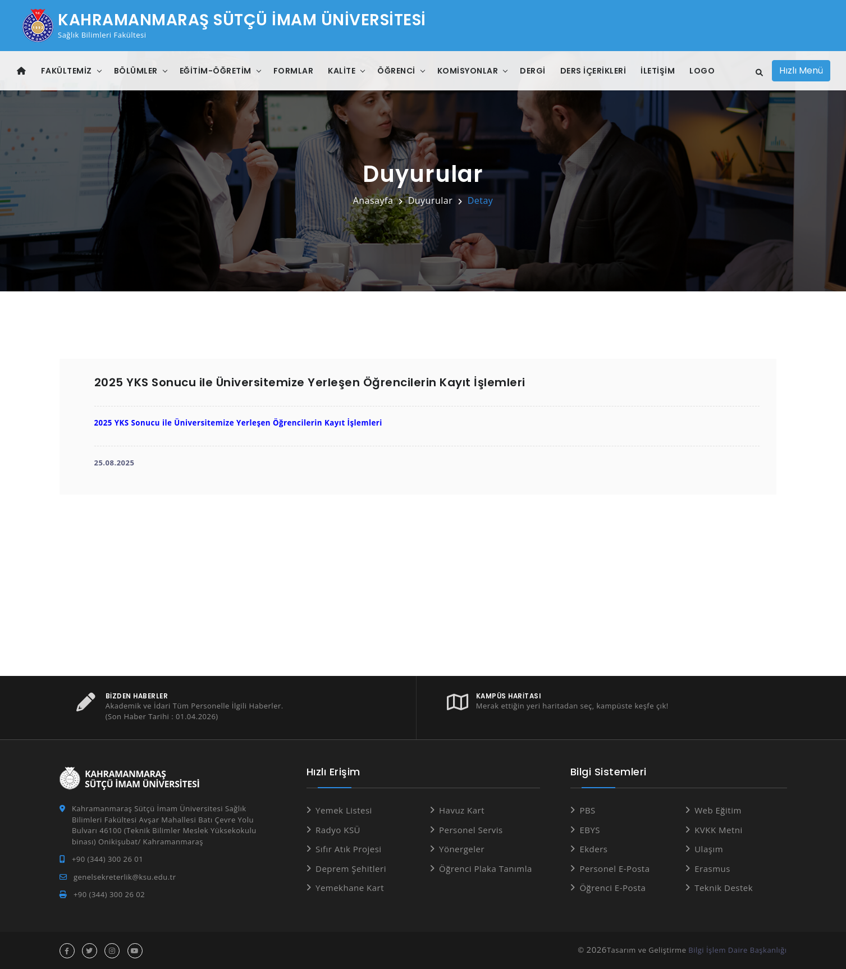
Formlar (293, 70)
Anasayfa (373, 200)
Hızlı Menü (801, 70)
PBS (587, 810)
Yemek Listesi (343, 810)
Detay (480, 200)
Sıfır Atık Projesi (348, 848)
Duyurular (430, 200)
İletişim (658, 70)
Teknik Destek (723, 887)
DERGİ (533, 70)
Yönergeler (461, 848)
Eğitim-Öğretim (215, 70)
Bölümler (136, 70)
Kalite (341, 70)
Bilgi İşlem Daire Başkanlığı (737, 949)
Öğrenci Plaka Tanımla (485, 868)
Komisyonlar (468, 70)
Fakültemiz (66, 70)
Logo (702, 70)
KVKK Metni (718, 829)
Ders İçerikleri (593, 70)
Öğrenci (396, 70)
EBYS (589, 829)
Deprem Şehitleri (350, 868)
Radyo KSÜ (337, 829)
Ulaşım (708, 848)
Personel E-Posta (614, 868)
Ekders (593, 848)
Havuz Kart (461, 810)
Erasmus (712, 868)
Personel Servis (471, 829)
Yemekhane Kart (349, 887)
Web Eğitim (718, 810)
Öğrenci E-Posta (612, 887)
